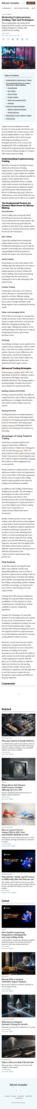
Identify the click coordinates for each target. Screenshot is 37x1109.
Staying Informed (13, 112)
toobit (4, 929)
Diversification (12, 88)
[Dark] (22, 3)
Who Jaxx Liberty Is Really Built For (18, 740)
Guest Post (28, 1096)
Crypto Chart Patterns (21, 8)
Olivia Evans (5, 797)
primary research (8, 425)
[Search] (24, 3)
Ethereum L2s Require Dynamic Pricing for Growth (15, 1023)
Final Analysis (10, 119)
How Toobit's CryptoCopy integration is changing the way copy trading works (14, 935)
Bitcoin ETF (5, 976)
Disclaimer (21, 1096)
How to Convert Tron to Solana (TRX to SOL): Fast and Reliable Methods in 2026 (15, 832)
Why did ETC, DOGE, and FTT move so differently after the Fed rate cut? (18, 878)
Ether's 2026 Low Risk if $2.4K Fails (18, 1062)
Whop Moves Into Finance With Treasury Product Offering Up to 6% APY (14, 787)
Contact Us (19, 1098)
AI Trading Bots (6, 8)
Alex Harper (5, 33)
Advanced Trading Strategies (15, 106)
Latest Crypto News (8, 1019)
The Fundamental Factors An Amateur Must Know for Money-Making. (18, 84)
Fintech (4, 782)
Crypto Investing (7, 827)
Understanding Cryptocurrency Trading (19, 80)
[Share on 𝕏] (3, 39)
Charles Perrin (6, 844)
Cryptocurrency (7, 14)
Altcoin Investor (10, 3)
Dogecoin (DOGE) (7, 874)
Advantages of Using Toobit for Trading (18, 115)
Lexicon (13, 1096)
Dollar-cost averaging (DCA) (17, 100)
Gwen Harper (6, 752)
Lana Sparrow (6, 989)
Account (7, 1096)
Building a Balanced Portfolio (17, 109)
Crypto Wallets (7, 738)
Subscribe (31, 3)
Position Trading (13, 97)
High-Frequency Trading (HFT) (13, 372)
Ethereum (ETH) (6, 1059)
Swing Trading (12, 94)
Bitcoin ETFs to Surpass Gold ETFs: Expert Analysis (14, 980)
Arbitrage (11, 103)
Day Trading (12, 91)
